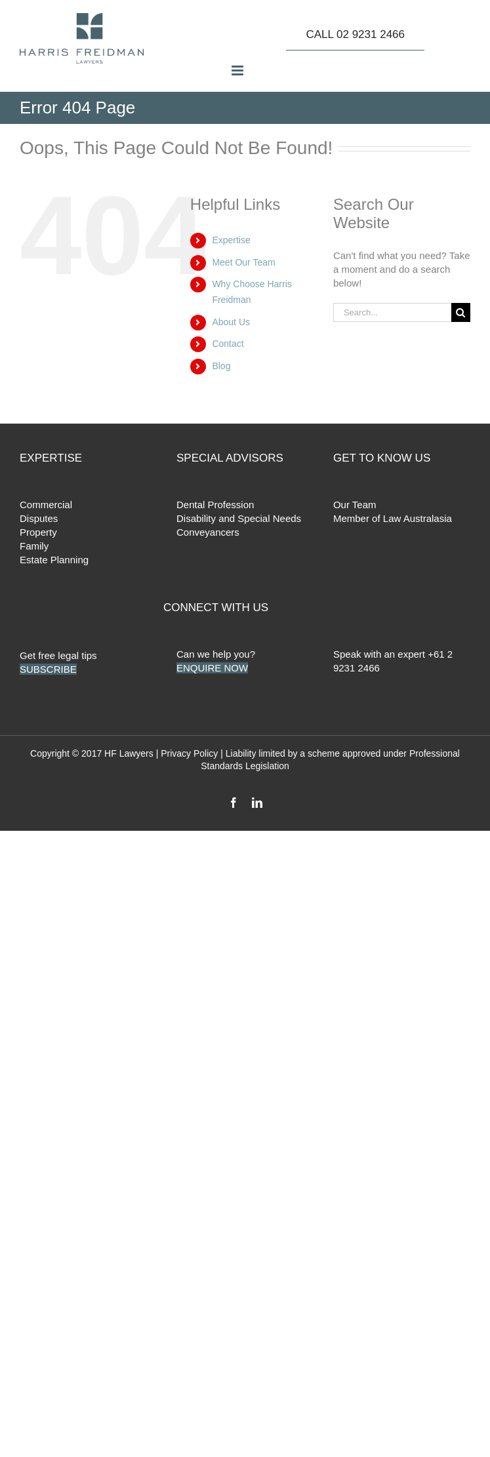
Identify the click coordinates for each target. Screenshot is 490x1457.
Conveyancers (207, 532)
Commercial (46, 504)
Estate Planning (54, 559)
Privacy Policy (189, 753)
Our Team (355, 504)
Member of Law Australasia (392, 518)
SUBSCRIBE (48, 669)
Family (34, 545)
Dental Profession (215, 504)
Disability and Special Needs (238, 518)
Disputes (39, 518)
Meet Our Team (243, 262)
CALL (355, 34)
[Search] (460, 312)
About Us (231, 322)
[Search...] (392, 312)
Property (38, 532)
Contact (227, 343)
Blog (221, 366)
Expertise (231, 240)
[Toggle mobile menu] (238, 70)
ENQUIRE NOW (212, 667)
